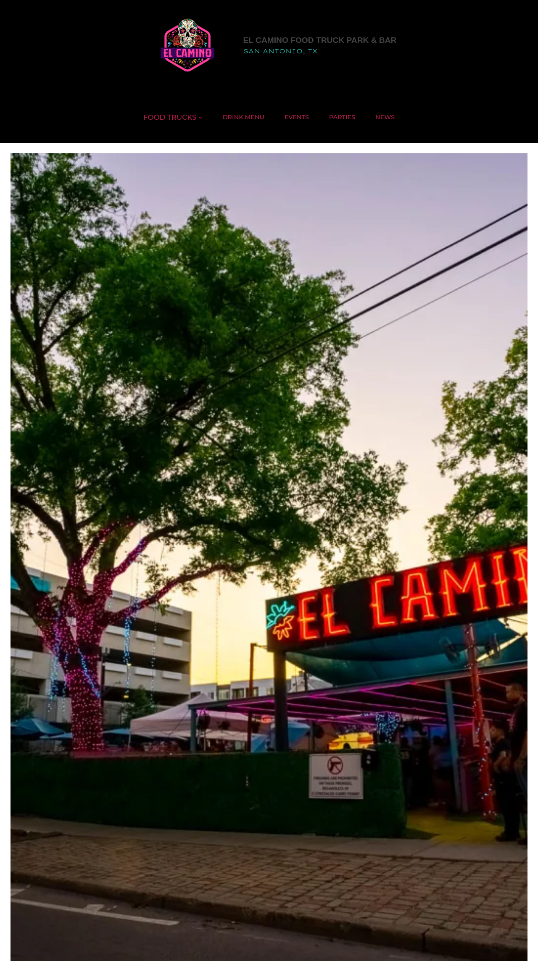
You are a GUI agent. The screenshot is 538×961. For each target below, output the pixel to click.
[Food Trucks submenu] (200, 117)
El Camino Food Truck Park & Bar (320, 40)
